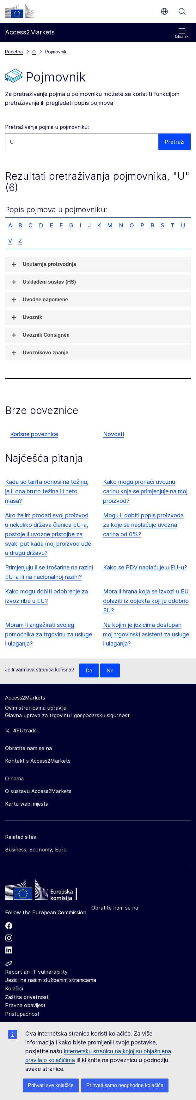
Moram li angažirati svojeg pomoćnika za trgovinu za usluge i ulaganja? (48, 634)
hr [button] (164, 11)
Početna (14, 51)
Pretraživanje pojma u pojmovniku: (47, 127)
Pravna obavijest (25, 1005)
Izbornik (181, 33)
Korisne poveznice (34, 434)
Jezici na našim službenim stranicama (50, 980)
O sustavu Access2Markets (38, 791)
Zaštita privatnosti (27, 997)
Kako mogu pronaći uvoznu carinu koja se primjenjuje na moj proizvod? (145, 491)
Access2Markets (25, 697)
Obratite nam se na (114, 908)
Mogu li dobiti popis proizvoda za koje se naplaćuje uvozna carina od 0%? (143, 525)
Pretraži (182, 11)
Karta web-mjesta (26, 804)
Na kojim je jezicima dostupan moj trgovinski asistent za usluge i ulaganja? (146, 634)
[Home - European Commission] (51, 891)
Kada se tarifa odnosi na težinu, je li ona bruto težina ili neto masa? (47, 491)
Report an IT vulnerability (36, 972)
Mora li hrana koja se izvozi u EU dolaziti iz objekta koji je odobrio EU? (146, 601)
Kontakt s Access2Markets (37, 761)
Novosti (113, 434)
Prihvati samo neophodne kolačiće (124, 1085)
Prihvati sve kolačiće (51, 1085)
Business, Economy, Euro (36, 849)
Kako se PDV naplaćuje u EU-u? (145, 567)
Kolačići (14, 988)
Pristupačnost (22, 1014)
